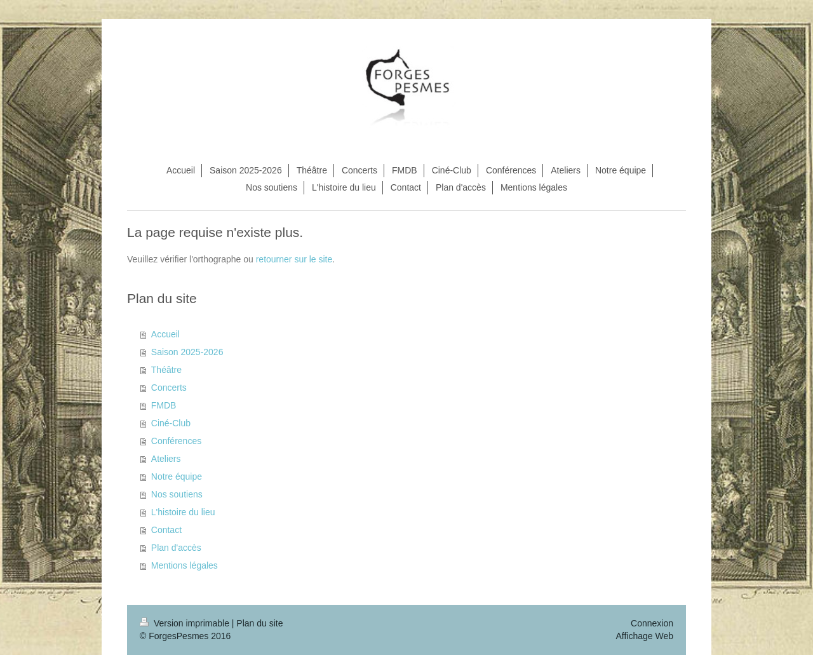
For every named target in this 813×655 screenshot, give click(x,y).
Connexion (652, 623)
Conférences (176, 441)
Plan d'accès (176, 548)
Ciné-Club (171, 423)
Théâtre (166, 370)
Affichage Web (644, 636)
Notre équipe (176, 476)
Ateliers (166, 459)
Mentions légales (184, 565)
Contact (166, 530)
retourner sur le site (294, 259)
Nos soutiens (177, 494)
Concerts (169, 387)
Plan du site (259, 623)
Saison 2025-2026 (187, 352)
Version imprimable (186, 623)
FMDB (164, 405)
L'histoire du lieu (183, 512)
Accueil (165, 334)
